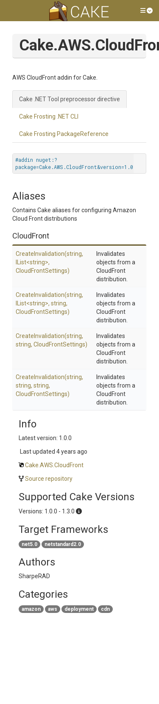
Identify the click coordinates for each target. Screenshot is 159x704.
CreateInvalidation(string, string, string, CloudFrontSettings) (49, 385)
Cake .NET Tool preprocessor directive (69, 99)
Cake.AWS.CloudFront (54, 465)
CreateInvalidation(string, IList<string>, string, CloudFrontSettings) (49, 303)
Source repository (49, 478)
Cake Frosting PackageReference (64, 133)
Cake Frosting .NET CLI (48, 116)
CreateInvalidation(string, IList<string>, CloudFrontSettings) (49, 262)
